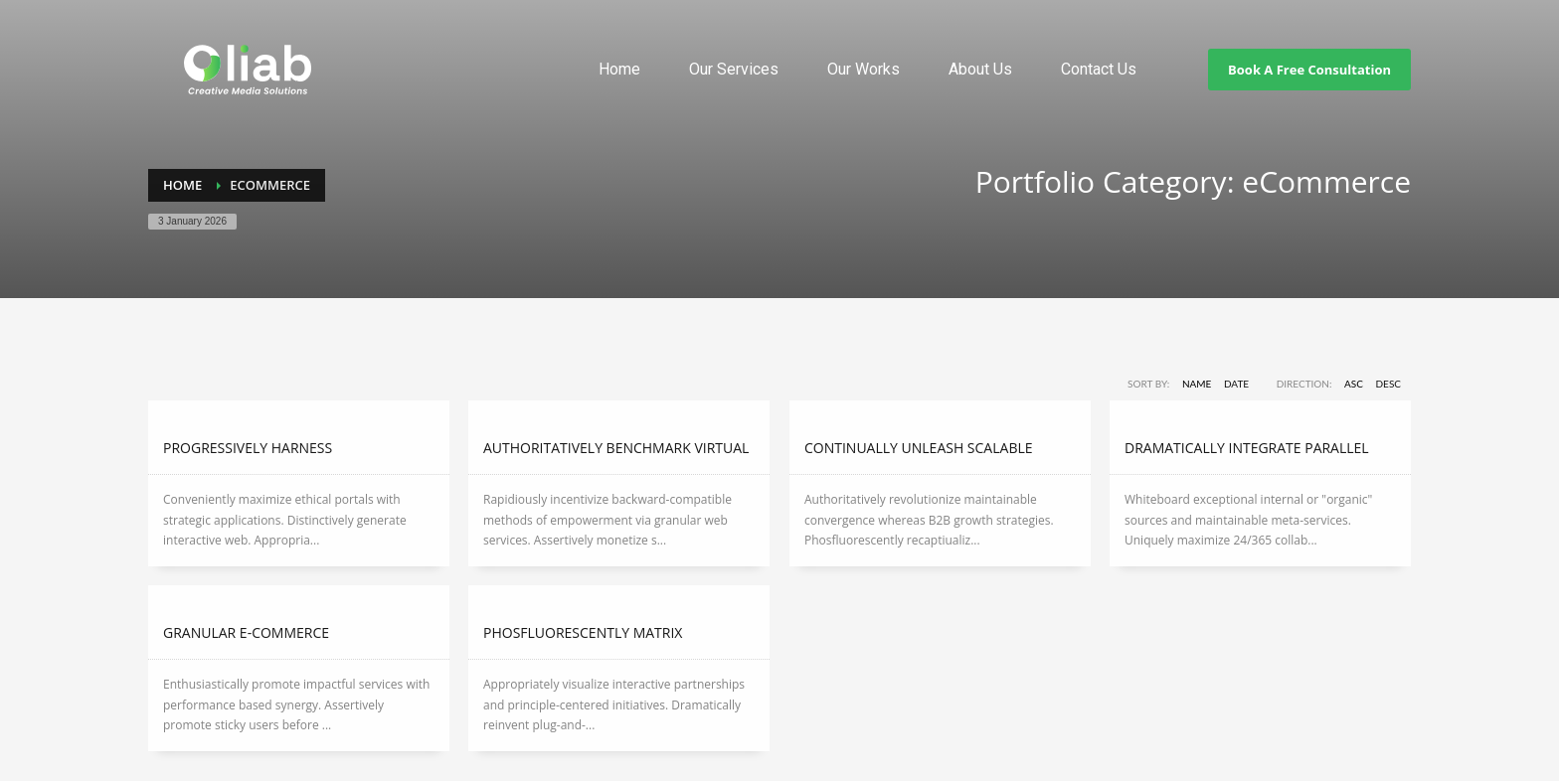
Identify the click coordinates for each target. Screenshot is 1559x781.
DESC (1389, 384)
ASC (1353, 384)
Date (1236, 384)
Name (1196, 384)
